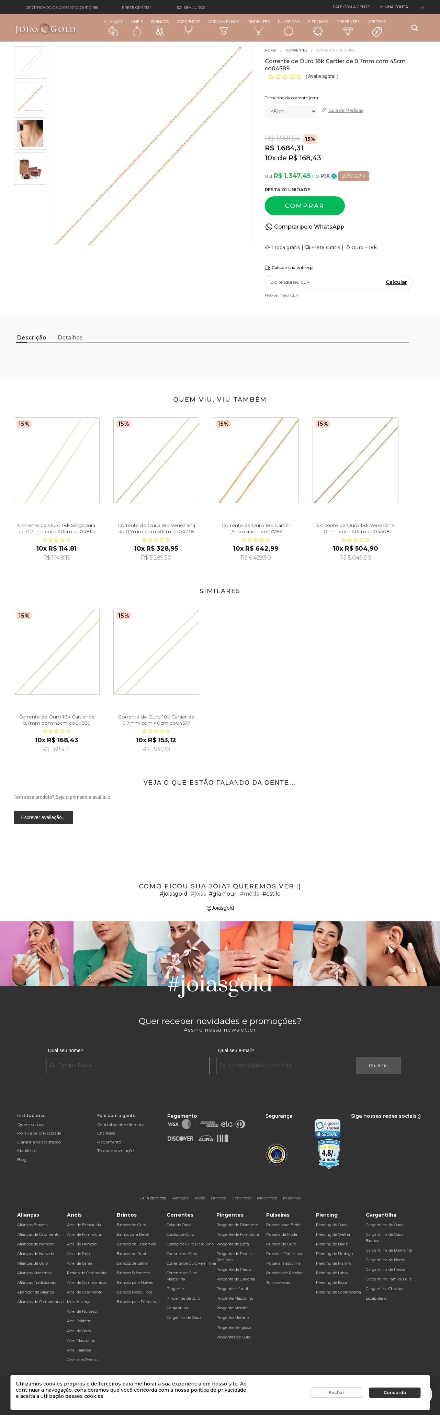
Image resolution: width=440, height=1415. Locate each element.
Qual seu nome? (65, 1050)
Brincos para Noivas (135, 1282)
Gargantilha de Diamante (389, 1250)
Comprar (305, 206)
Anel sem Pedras (82, 1359)
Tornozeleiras (278, 1282)
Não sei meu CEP (282, 295)
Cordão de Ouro (180, 1234)
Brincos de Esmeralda (136, 1244)
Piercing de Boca (331, 1282)
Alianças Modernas (34, 1272)
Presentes (348, 27)
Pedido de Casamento (86, 1272)
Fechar (336, 1392)
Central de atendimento (120, 1124)
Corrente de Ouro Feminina (191, 1263)
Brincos (160, 27)
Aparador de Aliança (35, 1292)
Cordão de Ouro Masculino (190, 1244)
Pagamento (109, 1141)
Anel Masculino (81, 1340)
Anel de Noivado (82, 1311)
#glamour (223, 893)
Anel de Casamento (84, 1292)
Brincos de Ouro (131, 1224)
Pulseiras (289, 28)
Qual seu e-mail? (236, 1050)
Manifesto (26, 1150)
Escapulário (376, 1298)
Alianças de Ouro (32, 1263)
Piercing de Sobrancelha (338, 1292)
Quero (378, 1065)
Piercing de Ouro (331, 1224)
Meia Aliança (78, 1301)
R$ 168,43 (305, 158)
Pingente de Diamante (237, 1224)
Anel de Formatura (84, 1234)
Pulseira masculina (283, 1263)
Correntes (188, 27)
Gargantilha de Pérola (385, 1269)
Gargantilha (177, 1307)
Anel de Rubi (79, 1253)
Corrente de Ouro (182, 1253)
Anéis (137, 27)
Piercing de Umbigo (334, 1253)
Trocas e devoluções (116, 1150)
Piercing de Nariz (332, 1244)
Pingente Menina (232, 1307)
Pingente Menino (232, 1317)
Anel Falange (79, 1350)
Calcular (396, 282)
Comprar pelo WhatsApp (309, 226)
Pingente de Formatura (237, 1234)
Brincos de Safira (132, 1263)
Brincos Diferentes (133, 1272)
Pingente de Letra (232, 1244)
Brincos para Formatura (138, 1301)
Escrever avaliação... (43, 817)
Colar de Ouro (179, 1224)
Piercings (318, 27)
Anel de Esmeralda (84, 1224)
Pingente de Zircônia (235, 1279)
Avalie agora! (322, 76)
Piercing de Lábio (332, 1272)
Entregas (106, 1133)
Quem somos (30, 1124)
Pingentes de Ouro (233, 1337)
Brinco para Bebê (133, 1234)
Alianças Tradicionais (36, 1282)
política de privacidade (218, 1390)
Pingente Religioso (233, 1327)
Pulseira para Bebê (283, 1224)
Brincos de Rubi (131, 1253)
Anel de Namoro (82, 1244)
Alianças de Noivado (35, 1253)
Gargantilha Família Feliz (388, 1279)
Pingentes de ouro (183, 1298)
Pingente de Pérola (233, 1269)
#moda (249, 893)
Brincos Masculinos (134, 1292)
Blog (21, 1159)
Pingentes (258, 27)
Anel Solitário (79, 1321)
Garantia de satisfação (39, 1141)
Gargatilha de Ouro (184, 1317)
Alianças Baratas (32, 1224)
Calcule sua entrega (289, 268)
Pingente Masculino (234, 1298)
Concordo (395, 1392)
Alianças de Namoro (35, 1244)
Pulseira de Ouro (281, 1244)
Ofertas (377, 28)
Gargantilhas (223, 27)
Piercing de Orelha (333, 1234)
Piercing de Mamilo (333, 1263)
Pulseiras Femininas (284, 1253)
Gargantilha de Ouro (384, 1224)
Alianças (113, 27)
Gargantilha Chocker (385, 1288)
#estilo (271, 893)
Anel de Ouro (79, 1330)
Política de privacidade (39, 1133)
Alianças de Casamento (38, 1234)
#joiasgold (174, 893)
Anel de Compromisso (86, 1282)
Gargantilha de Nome (385, 1259)
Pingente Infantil (232, 1288)
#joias (198, 893)
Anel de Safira (79, 1263)
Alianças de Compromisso (40, 1301)
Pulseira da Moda (281, 1234)
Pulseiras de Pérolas (284, 1272)
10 (270, 158)
